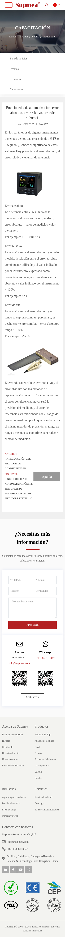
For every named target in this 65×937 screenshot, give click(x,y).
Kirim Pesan (33, 625)
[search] (46, 5)
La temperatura (42, 765)
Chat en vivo (32, 697)
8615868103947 (46, 658)
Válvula (38, 772)
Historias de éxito (10, 753)
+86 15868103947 (18, 849)
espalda (47, 476)
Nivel (37, 747)
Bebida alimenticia (11, 803)
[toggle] (8, 5)
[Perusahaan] (45, 591)
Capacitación (17, 89)
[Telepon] (19, 591)
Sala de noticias (18, 58)
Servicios (41, 789)
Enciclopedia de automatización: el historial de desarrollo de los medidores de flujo (18, 489)
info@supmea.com (19, 663)
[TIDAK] (19, 580)
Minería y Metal (10, 816)
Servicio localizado (44, 797)
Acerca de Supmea (15, 726)
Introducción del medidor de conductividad (18, 463)
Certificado (7, 747)
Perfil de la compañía (12, 734)
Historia (6, 741)
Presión (38, 753)
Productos (42, 726)
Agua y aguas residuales (14, 797)
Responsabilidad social (13, 765)
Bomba (38, 778)
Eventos (14, 68)
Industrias (9, 789)
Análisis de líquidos (44, 741)
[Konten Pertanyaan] (32, 608)
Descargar (40, 803)
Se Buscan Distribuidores (47, 809)
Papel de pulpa (9, 809)
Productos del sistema (45, 759)
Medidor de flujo (43, 734)
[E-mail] (45, 580)
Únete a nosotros (10, 759)
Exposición (16, 79)
